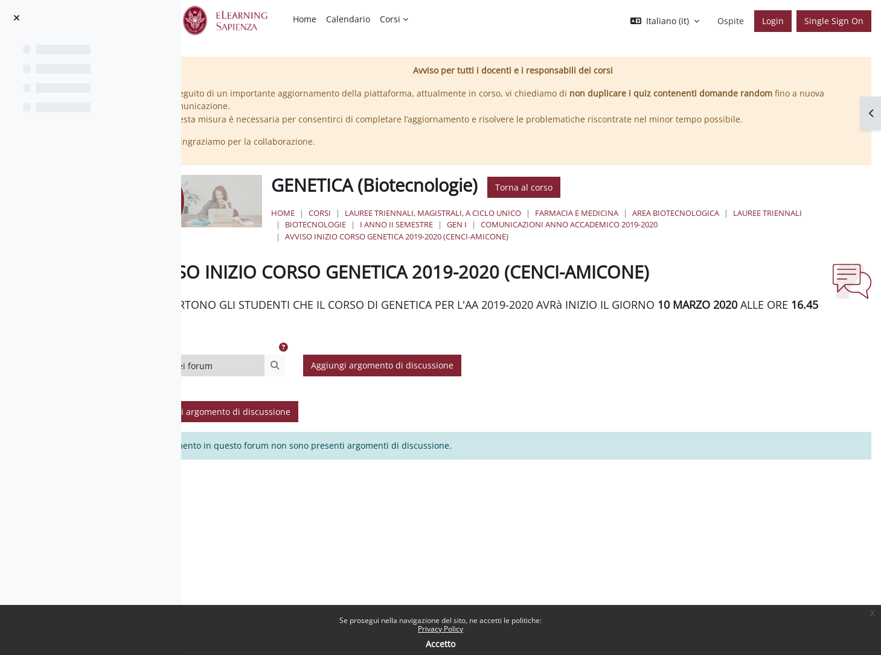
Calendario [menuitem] (348, 19)
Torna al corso (603, 187)
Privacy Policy (440, 629)
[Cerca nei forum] (298, 382)
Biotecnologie (477, 224)
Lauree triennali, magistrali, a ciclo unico (512, 212)
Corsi (399, 212)
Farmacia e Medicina (656, 212)
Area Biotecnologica (755, 212)
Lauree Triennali (399, 224)
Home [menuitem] (304, 19)
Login (773, 21)
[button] (665, 21)
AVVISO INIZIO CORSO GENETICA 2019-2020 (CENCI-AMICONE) (476, 236)
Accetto (440, 644)
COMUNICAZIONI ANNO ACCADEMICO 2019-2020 (731, 224)
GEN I (619, 224)
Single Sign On (833, 21)
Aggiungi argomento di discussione (478, 381)
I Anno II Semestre (558, 224)
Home (362, 212)
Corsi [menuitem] (390, 19)
